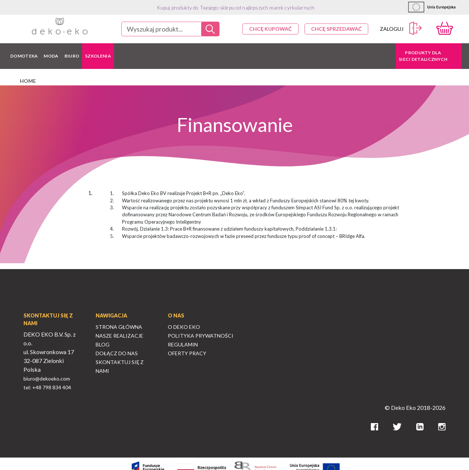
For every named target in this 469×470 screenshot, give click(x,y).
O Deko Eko (184, 327)
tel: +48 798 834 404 (47, 387)
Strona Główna (119, 327)
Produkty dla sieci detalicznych (423, 56)
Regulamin (183, 344)
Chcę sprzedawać (336, 29)
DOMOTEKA (24, 56)
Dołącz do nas (117, 353)
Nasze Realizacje (119, 336)
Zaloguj (401, 28)
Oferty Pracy (187, 353)
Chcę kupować (270, 29)
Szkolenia (98, 56)
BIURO (72, 56)
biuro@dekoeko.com (46, 378)
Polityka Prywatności (200, 336)
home (28, 81)
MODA (51, 56)
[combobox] (170, 29)
